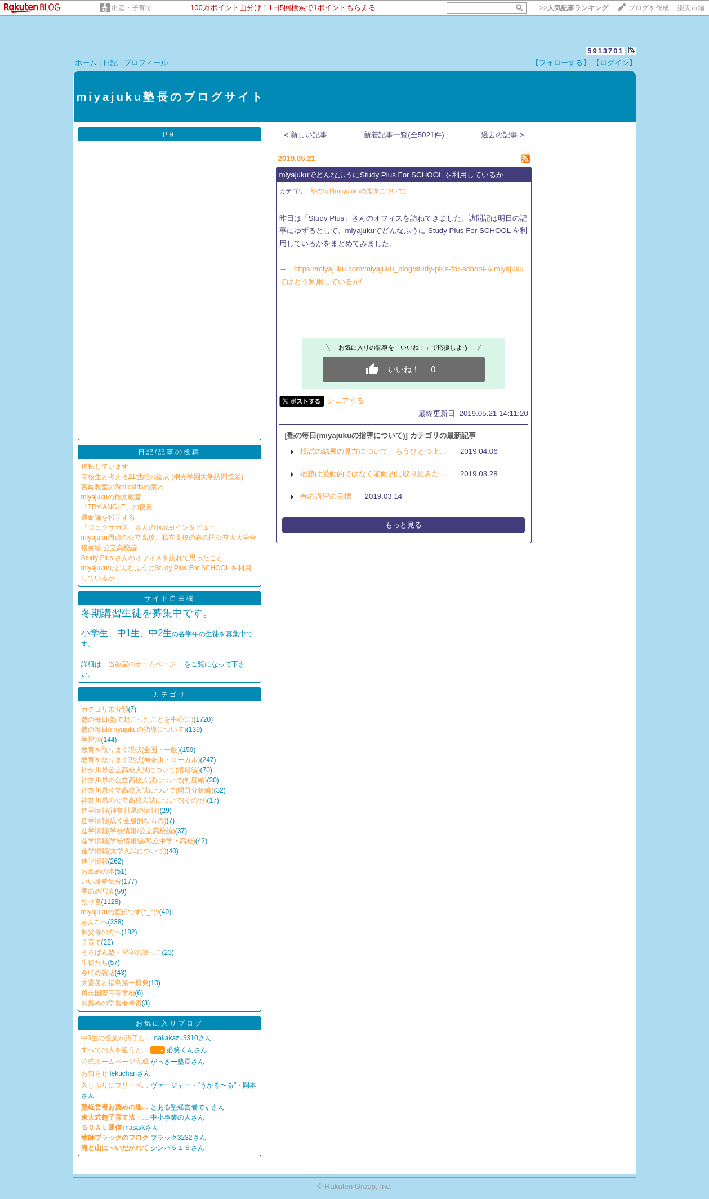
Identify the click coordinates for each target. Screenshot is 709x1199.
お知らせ (94, 1073)
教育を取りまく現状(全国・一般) (130, 750)
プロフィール (146, 63)
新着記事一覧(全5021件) (404, 135)
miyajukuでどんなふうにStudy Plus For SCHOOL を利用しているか (391, 175)
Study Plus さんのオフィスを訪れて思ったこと (152, 558)
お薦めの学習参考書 (111, 1003)
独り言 (91, 902)
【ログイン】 (614, 63)
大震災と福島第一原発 (115, 983)
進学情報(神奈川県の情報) (120, 811)
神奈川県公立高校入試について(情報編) (140, 770)
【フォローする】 (561, 63)
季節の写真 (98, 892)
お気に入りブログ (169, 1023)
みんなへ (94, 922)
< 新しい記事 (305, 135)
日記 (110, 63)
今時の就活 (98, 973)
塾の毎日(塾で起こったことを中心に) (137, 719)
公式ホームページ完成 (115, 1062)
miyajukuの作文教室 (111, 497)
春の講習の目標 (325, 496)
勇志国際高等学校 (108, 993)
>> (573, 8)
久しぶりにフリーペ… (115, 1085)
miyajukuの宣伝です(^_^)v (120, 912)
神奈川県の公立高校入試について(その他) (144, 800)
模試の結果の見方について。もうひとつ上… (373, 451)
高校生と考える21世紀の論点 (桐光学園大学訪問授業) (162, 477)
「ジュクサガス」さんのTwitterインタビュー (148, 527)
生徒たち (94, 963)
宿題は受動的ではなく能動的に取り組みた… (373, 473)
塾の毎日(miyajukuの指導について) (133, 729)
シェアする (345, 400)
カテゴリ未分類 (104, 709)
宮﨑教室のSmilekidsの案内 (122, 487)
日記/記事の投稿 (169, 452)
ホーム (86, 63)
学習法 (91, 740)
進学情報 (94, 861)
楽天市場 (690, 8)
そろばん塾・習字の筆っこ (121, 952)
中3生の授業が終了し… (117, 1038)
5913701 (605, 51)
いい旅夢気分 (101, 881)
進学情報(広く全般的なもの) (124, 821)
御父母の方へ (101, 932)
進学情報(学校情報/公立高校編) (128, 831)
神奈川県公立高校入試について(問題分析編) (147, 790)
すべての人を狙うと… (115, 1050)
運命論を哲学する (108, 517)
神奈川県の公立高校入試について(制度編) (144, 780)
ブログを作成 (648, 8)
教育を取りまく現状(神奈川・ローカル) (140, 760)
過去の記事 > (502, 135)
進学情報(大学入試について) (124, 851)
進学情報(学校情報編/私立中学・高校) (138, 841)
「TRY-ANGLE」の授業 (117, 507)
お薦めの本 (98, 871)
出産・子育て (132, 8)
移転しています (104, 467)
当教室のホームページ (142, 664)
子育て (91, 942)
